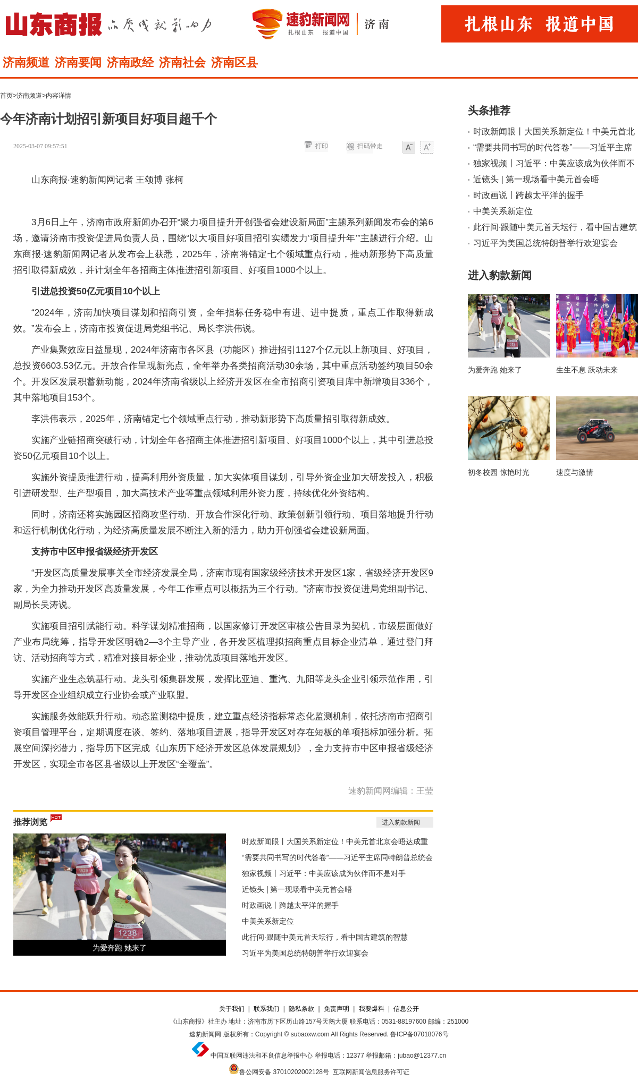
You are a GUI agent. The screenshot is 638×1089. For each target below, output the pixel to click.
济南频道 (26, 62)
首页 (6, 95)
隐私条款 (301, 1009)
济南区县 (234, 62)
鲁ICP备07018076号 (419, 1034)
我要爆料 (371, 1009)
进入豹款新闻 (401, 822)
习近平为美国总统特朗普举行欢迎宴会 (305, 953)
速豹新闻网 (205, 1034)
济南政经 (130, 62)
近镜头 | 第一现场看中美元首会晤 (297, 889)
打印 (321, 146)
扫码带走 (370, 146)
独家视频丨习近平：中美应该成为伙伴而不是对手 (324, 873)
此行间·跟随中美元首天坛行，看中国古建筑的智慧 (325, 937)
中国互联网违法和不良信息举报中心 (262, 1055)
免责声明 (336, 1009)
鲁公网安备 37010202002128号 (284, 1072)
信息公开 (406, 1009)
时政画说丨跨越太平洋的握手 (290, 905)
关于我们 (232, 1009)
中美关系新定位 (268, 921)
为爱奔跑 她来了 (120, 947)
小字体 (408, 148)
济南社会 (182, 62)
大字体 (427, 148)
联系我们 (266, 1009)
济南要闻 (78, 62)
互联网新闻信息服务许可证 (371, 1072)
